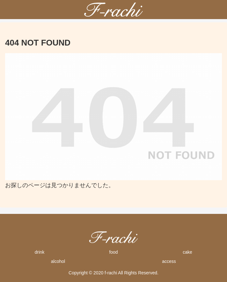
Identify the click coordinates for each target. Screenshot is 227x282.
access (169, 261)
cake (187, 252)
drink (39, 252)
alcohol (58, 261)
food (113, 252)
